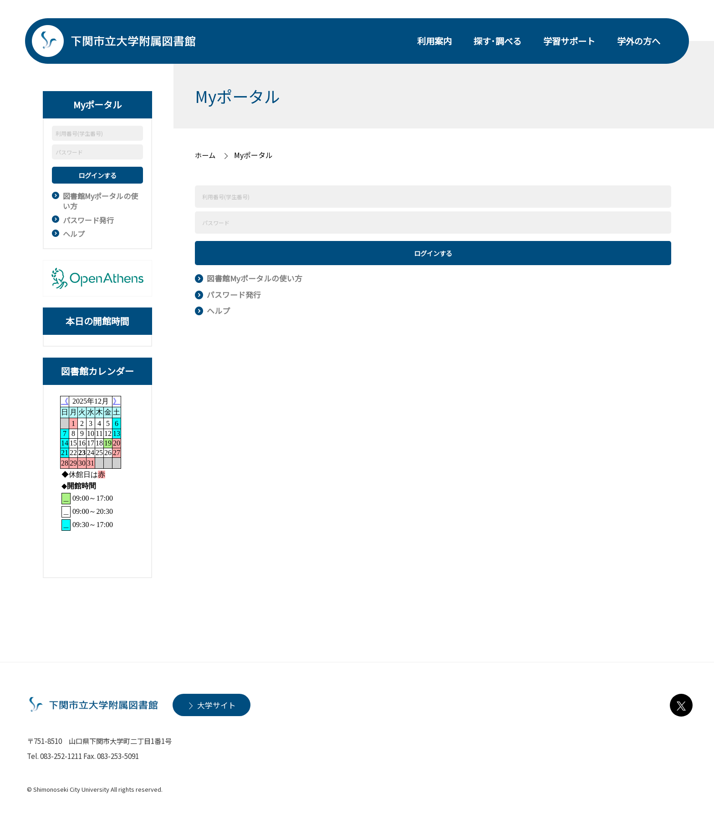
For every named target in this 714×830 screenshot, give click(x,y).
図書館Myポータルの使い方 (100, 201)
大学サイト (216, 705)
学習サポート (569, 41)
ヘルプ (74, 234)
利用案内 (434, 41)
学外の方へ (638, 41)
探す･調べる (497, 41)
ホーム (206, 154)
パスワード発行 (88, 220)
